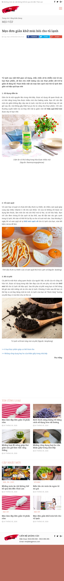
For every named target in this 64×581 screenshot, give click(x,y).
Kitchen (37, 509)
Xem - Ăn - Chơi (8, 509)
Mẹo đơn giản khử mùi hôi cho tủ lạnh (47, 553)
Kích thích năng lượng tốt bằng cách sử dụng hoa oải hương (47, 430)
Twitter (44, 36)
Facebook (33, 36)
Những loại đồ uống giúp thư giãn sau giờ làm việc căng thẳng (15, 466)
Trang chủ (5, 18)
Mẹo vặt (6, 548)
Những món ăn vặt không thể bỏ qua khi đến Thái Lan (22, 2)
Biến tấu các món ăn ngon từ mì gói (46, 514)
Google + (56, 36)
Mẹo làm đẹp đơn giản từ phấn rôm (16, 430)
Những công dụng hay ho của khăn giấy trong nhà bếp (46, 464)
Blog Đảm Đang (16, 18)
